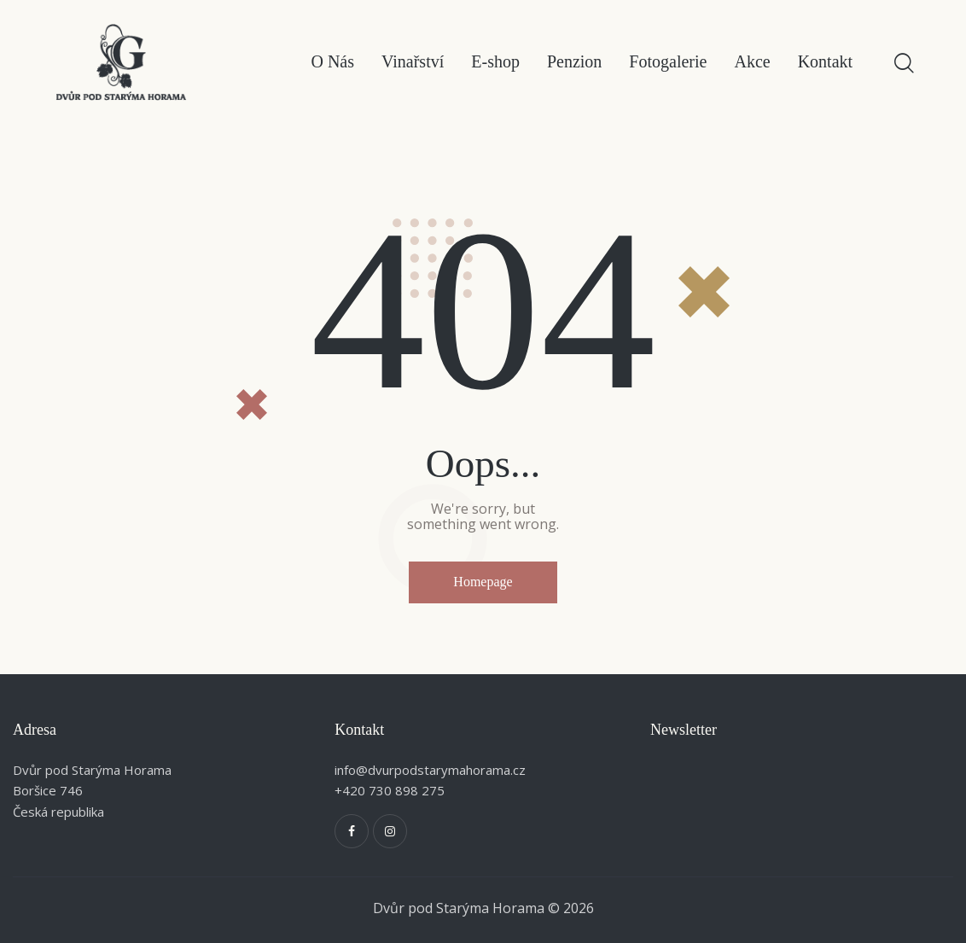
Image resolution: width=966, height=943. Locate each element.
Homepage (482, 581)
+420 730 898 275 (390, 790)
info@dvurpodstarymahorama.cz (430, 769)
